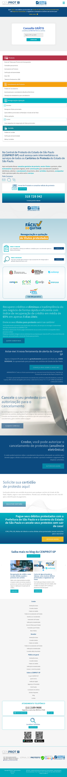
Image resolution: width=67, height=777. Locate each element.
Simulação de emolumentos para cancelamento (17, 95)
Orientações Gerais (33, 605)
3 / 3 (13, 773)
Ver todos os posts (33, 556)
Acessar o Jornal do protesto (33, 669)
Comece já (59, 248)
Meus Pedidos (33, 631)
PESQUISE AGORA (33, 727)
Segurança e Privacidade (33, 684)
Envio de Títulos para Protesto (33, 625)
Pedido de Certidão (9, 132)
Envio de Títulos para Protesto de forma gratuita (17, 62)
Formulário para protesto (11, 65)
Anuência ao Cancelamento (33, 616)
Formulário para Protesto (33, 628)
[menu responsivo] (64, 3)
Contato (33, 698)
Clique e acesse (24, 188)
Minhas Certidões (9, 139)
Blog (33, 695)
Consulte (59, 259)
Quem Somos (33, 678)
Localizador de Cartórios (33, 690)
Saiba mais (14, 591)
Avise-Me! (7, 76)
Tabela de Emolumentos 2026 (12, 79)
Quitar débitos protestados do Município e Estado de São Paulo (21, 112)
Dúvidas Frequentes (33, 692)
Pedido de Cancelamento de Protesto (33, 614)
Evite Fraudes (33, 687)
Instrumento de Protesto (11, 69)
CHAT (50, 713)
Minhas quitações (9, 116)
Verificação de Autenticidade (12, 72)
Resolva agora (54, 539)
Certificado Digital (33, 681)
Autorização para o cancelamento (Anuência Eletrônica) (19, 92)
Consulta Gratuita (33, 608)
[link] (33, 12)
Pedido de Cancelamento (11, 88)
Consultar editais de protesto (33, 651)
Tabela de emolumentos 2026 (10, 760)
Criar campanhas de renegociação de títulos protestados (19, 123)
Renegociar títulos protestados (12, 109)
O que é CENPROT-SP (33, 676)
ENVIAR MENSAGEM (20, 713)
